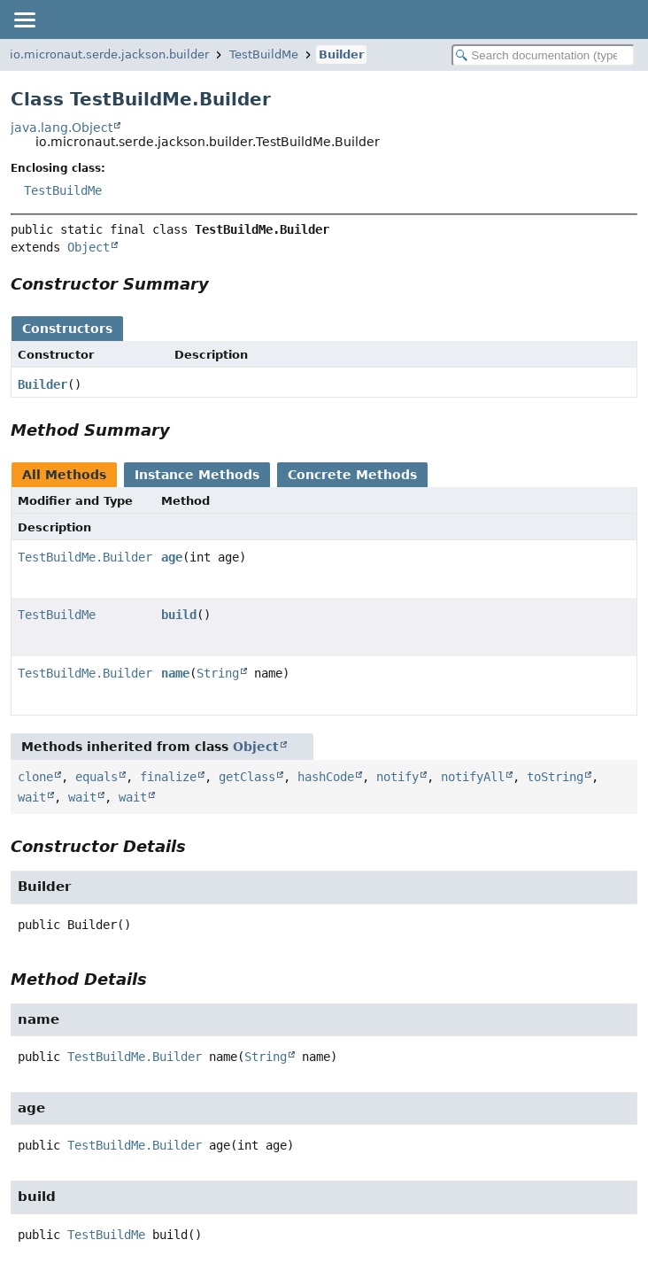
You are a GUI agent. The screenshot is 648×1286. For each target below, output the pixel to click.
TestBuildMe (263, 54)
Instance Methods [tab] (197, 475)
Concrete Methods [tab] (352, 475)
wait (32, 797)
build (179, 615)
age (171, 557)
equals (96, 777)
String (218, 673)
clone (35, 777)
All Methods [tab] (64, 475)
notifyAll (473, 777)
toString (555, 777)
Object (88, 247)
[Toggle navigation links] (24, 19)
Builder (341, 54)
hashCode (325, 777)
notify (397, 777)
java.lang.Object (61, 127)
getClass (247, 777)
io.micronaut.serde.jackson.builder (109, 54)
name (175, 673)
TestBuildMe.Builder (85, 557)
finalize (168, 777)
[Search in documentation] (543, 55)
